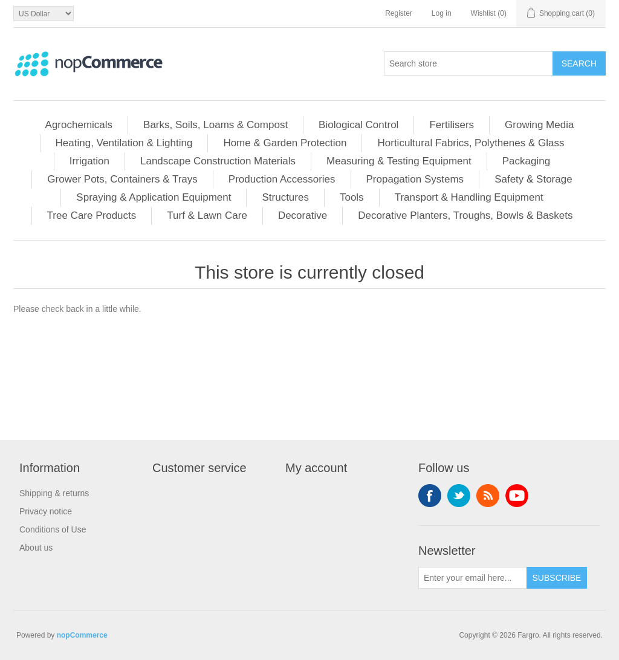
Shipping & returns (54, 493)
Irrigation (89, 161)
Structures (285, 197)
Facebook (429, 495)
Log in (442, 13)
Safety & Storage (533, 179)
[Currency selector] (43, 13)
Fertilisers (451, 125)
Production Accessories (281, 179)
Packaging (526, 161)
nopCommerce (82, 635)
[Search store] (468, 63)
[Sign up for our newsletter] (472, 578)
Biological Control (358, 125)
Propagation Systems (415, 179)
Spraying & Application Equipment (153, 197)
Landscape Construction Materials (218, 161)
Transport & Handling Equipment (469, 197)
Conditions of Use (52, 529)
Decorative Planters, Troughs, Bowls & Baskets (465, 215)
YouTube (516, 495)
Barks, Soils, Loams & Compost (215, 125)
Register (398, 13)
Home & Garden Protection (284, 143)
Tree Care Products (92, 215)
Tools (352, 197)
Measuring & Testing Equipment (399, 161)
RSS (487, 495)
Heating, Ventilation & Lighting (124, 143)
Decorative (302, 215)
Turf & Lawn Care (207, 215)
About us (36, 547)
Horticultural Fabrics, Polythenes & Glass (470, 143)
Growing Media (539, 125)
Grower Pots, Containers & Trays (122, 179)
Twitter (458, 495)
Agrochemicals (79, 125)
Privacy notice (45, 511)
